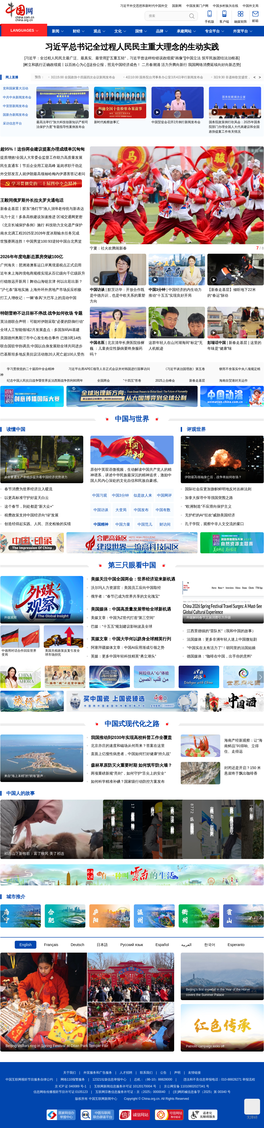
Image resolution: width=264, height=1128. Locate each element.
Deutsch (77, 945)
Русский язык (131, 945)
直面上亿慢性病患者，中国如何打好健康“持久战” (131, 754)
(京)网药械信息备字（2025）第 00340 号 (202, 1092)
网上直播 (12, 77)
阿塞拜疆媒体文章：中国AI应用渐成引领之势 (127, 647)
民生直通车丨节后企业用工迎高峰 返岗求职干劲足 (41, 166)
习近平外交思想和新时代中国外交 (144, 6)
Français (51, 945)
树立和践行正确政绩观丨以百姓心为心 (55, 65)
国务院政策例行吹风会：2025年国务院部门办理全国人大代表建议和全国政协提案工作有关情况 (234, 126)
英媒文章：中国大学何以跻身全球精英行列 (131, 639)
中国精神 (101, 524)
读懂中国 (15, 429)
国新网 (177, 6)
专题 (78, 313)
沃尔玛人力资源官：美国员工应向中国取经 (126, 587)
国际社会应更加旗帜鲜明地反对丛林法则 (218, 489)
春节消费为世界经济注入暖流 (28, 489)
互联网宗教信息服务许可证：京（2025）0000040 (130, 1092)
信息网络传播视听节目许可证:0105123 (60, 1092)
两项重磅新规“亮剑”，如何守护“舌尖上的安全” (128, 773)
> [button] (260, 77)
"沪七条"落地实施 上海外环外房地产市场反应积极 (40, 289)
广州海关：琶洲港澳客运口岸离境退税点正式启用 (40, 265)
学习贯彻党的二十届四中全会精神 (30, 369)
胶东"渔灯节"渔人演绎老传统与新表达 (53, 209)
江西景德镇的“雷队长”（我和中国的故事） (221, 631)
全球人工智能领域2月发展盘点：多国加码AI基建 (40, 330)
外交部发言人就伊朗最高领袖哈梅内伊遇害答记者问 (42, 174)
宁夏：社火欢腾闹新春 (108, 248)
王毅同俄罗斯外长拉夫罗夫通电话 (31, 200)
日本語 (102, 945)
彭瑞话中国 (216, 342)
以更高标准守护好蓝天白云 (26, 498)
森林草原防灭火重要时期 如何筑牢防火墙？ (131, 765)
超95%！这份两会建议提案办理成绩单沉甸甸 (42, 149)
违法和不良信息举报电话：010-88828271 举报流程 (219, 1079)
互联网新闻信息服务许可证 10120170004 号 (125, 1086)
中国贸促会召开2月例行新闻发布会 (176, 122)
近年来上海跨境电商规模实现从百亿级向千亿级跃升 (42, 273)
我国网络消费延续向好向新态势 (214, 65)
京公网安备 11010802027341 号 (186, 1086)
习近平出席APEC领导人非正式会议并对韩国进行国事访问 (109, 369)
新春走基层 (197, 380)
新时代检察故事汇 (106, 122)
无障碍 (252, 1109)
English (25, 945)
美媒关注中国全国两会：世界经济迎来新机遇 (133, 579)
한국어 (209, 945)
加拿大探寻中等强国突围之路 (209, 498)
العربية (186, 945)
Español (162, 945)
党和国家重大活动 (15, 88)
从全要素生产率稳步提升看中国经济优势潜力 (35, 477)
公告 (163, 1072)
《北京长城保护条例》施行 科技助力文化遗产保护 (41, 225)
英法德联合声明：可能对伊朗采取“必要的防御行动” (42, 321)
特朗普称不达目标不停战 (23, 313)
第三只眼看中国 (132, 565)
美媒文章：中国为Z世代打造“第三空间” (123, 618)
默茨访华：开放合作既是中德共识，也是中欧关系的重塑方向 (117, 295)
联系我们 (146, 1072)
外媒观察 (10, 617)
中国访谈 (97, 289)
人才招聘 (126, 1072)
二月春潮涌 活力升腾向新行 (164, 65)
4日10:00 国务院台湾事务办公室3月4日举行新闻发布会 (164, 77)
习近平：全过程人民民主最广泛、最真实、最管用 (65, 58)
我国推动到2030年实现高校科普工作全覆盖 (131, 737)
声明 (177, 1072)
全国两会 (103, 380)
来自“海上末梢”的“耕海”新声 (23, 776)
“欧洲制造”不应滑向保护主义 (208, 506)
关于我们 (69, 1072)
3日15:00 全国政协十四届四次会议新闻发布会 (83, 77)
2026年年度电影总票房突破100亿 (31, 257)
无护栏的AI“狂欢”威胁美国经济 (210, 515)
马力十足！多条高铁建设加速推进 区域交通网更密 (41, 217)
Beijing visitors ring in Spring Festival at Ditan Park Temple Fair (57, 1046)
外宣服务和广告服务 (98, 1072)
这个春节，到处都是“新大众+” (28, 506)
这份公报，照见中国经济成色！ (115, 65)
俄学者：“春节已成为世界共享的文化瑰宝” (125, 596)
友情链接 (194, 1072)
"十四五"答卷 (132, 380)
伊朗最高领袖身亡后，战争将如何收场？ (213, 477)
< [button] (254, 77)
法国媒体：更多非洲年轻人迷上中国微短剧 (222, 639)
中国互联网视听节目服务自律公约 (29, 1079)
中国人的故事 (20, 793)
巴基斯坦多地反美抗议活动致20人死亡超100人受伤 (42, 354)
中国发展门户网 (197, 6)
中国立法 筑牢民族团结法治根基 (212, 58)
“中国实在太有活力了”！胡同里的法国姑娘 (221, 648)
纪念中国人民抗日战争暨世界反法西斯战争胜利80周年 (45, 380)
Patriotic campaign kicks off (205, 1046)
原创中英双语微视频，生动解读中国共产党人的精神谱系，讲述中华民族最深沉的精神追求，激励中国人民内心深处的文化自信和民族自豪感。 (131, 475)
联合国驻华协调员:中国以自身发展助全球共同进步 (41, 346)
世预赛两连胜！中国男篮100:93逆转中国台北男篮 (41, 241)
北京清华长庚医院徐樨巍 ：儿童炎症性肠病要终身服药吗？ (117, 348)
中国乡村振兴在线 (225, 6)
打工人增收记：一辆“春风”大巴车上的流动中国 (38, 298)
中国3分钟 (157, 289)
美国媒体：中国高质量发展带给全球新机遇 (131, 609)
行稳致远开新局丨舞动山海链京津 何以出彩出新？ (41, 281)
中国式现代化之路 (132, 724)
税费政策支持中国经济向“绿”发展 (31, 515)
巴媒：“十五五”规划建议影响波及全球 (121, 626)
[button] (260, 193)
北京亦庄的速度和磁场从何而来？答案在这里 (128, 745)
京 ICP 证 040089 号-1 (70, 1086)
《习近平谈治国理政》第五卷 (184, 369)
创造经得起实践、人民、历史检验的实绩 (37, 524)
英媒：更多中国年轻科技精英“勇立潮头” (123, 656)
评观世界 (196, 429)
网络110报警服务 (73, 1079)
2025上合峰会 (165, 380)
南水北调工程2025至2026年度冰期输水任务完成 (39, 233)
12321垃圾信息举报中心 (109, 1079)
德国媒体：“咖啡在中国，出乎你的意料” (219, 656)
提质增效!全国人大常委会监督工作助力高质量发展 (41, 157)
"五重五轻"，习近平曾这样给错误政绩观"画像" (146, 58)
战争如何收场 (60, 313)
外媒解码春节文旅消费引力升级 (209, 617)
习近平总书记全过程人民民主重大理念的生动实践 (132, 46)
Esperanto (236, 945)
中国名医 (97, 342)
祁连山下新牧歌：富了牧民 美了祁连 (34, 853)
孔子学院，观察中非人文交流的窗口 (214, 524)
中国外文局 (250, 6)
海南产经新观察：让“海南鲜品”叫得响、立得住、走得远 (243, 745)
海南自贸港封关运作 (233, 380)
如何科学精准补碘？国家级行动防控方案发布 (128, 781)
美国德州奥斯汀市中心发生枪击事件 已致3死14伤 (40, 338)
